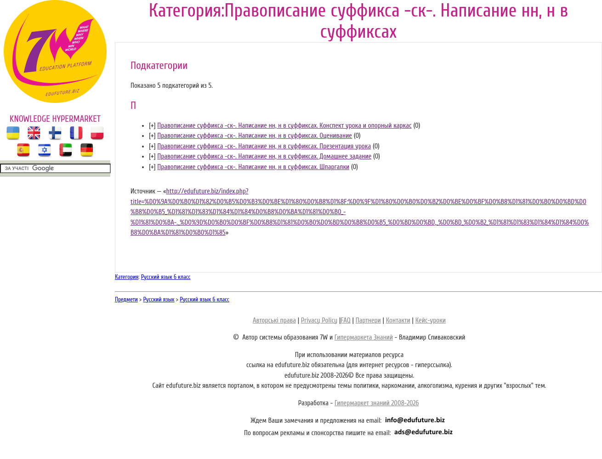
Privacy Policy (319, 320)
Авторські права (274, 320)
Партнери (368, 320)
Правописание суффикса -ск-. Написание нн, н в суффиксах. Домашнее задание (264, 156)
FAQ (345, 320)
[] (152, 126)
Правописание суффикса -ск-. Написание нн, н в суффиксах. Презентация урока (264, 146)
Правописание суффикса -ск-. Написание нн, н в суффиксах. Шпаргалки (253, 167)
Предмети (126, 299)
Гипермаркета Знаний (364, 337)
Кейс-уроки (430, 320)
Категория (126, 276)
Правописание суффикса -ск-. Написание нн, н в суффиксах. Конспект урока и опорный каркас (284, 126)
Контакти (398, 320)
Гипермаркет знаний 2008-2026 (377, 403)
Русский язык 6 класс (166, 276)
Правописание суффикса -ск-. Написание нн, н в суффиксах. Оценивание (254, 136)
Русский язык (159, 299)
